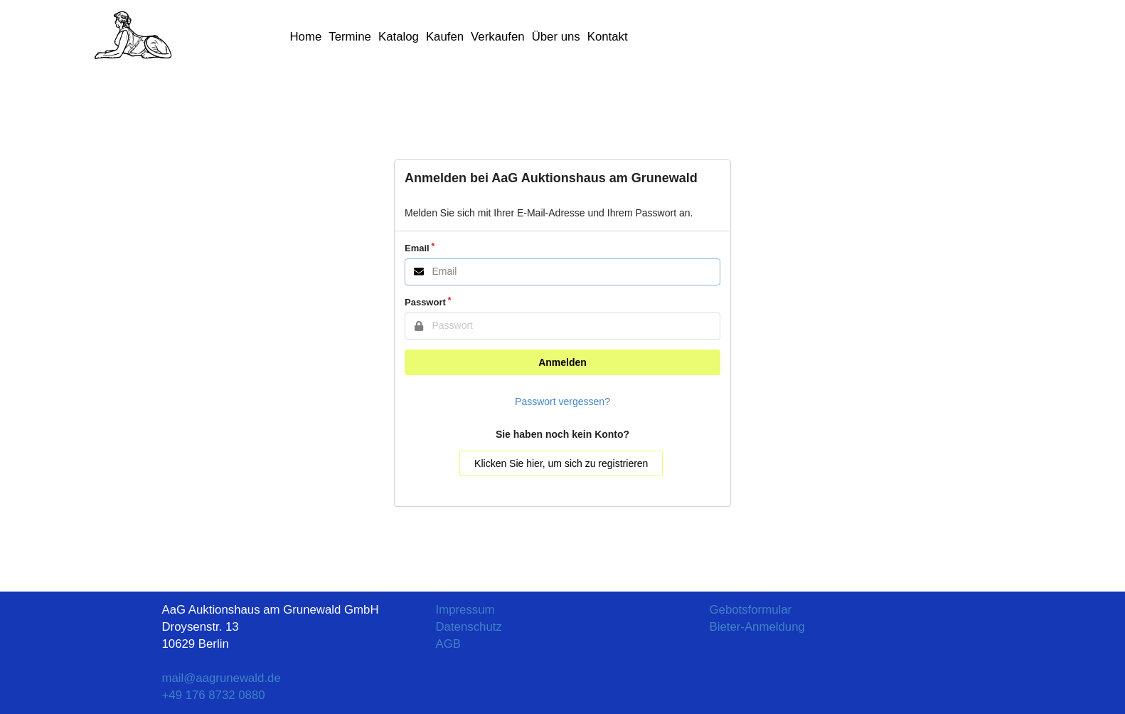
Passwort (425, 302)
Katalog (398, 36)
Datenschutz (469, 627)
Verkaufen (498, 36)
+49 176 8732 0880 (213, 695)
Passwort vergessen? (562, 401)
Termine (350, 36)
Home (306, 36)
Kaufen (445, 36)
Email (417, 248)
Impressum (465, 609)
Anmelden (562, 362)
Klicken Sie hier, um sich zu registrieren (561, 463)
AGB (448, 644)
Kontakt (607, 36)
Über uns (556, 36)
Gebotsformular (751, 609)
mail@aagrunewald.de (221, 678)
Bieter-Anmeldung (757, 627)
